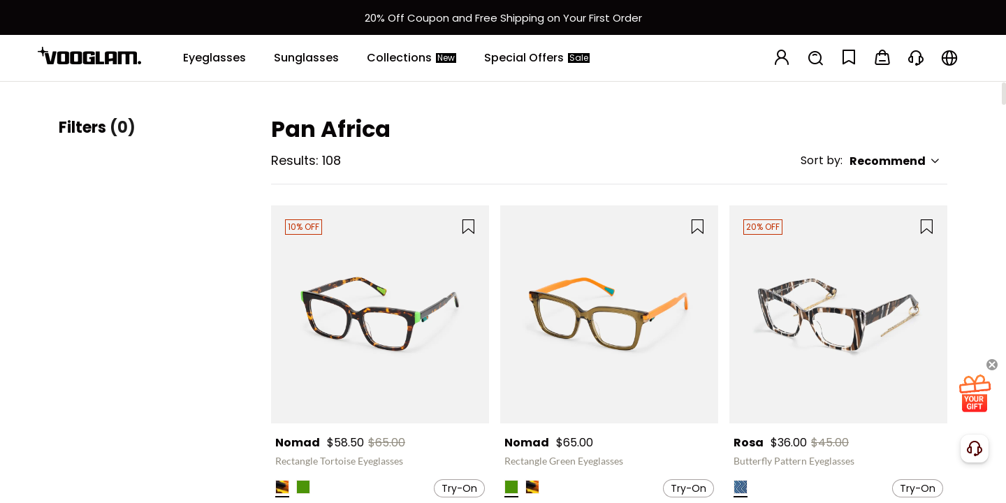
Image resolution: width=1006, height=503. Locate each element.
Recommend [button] (895, 161)
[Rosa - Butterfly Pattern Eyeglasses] (838, 314)
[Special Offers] (537, 58)
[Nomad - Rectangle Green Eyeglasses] (609, 314)
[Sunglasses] (306, 58)
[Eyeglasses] (214, 58)
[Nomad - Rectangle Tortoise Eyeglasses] (380, 314)
